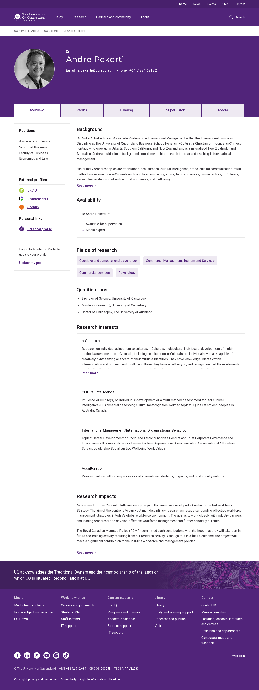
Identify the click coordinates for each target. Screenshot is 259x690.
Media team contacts (29, 605)
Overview (36, 110)
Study (59, 17)
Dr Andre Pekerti (74, 30)
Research (79, 17)
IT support (68, 626)
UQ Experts (51, 30)
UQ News (21, 619)
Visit (158, 626)
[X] (37, 656)
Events (211, 4)
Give (225, 4)
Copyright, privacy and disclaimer (35, 679)
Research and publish (170, 619)
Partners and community (113, 17)
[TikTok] (66, 656)
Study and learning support (174, 612)
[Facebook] (17, 656)
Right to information (93, 679)
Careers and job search (77, 605)
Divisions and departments (220, 631)
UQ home (181, 4)
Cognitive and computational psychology (108, 261)
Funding (126, 110)
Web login (238, 655)
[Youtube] (46, 656)
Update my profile (32, 263)
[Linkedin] (27, 656)
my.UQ (112, 605)
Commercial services (94, 273)
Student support (119, 626)
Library (160, 605)
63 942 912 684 (76, 668)
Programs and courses (124, 612)
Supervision (175, 110)
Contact (240, 4)
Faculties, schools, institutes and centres (222, 621)
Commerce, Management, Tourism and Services (180, 261)
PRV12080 (132, 668)
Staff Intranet (70, 619)
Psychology (127, 273)
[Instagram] (56, 656)
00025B (106, 668)
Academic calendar (121, 619)
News (197, 4)
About (145, 17)
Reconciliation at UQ (71, 578)
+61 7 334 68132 (143, 70)
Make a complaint (214, 612)
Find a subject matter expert (34, 612)
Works (82, 110)
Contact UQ (209, 605)
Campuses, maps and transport (216, 640)
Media (223, 110)
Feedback (115, 679)
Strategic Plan (71, 612)
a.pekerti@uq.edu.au (94, 70)
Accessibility (68, 679)
